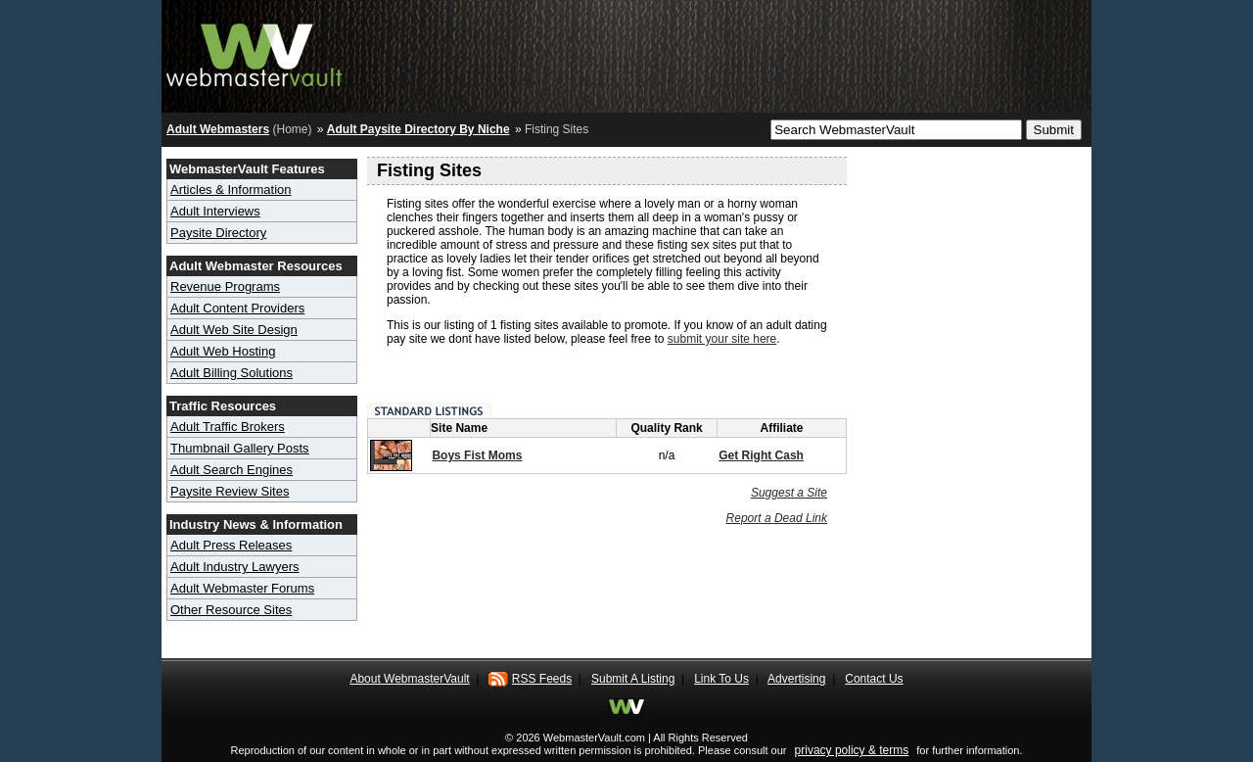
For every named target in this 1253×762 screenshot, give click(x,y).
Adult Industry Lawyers (235, 566)
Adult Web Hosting (222, 351)
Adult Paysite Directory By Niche (418, 129)
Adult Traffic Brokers (227, 426)
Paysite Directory (218, 232)
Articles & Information (231, 189)
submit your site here (722, 339)
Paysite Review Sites (229, 491)
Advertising (796, 679)
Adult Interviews (215, 211)
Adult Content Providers (237, 308)
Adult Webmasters (217, 129)
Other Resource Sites (231, 609)
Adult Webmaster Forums (242, 588)
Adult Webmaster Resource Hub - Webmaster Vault (255, 51)
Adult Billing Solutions (231, 372)
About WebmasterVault (409, 679)
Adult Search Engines (231, 469)
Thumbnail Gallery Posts (239, 448)
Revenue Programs (225, 286)
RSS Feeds (542, 679)
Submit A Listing (632, 679)
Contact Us (874, 679)
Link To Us (721, 679)
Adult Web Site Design (234, 329)
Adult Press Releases (231, 545)
